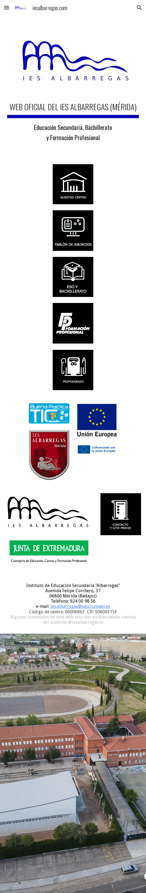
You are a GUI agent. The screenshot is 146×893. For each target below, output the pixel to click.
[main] (73, 121)
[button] (6, 7)
